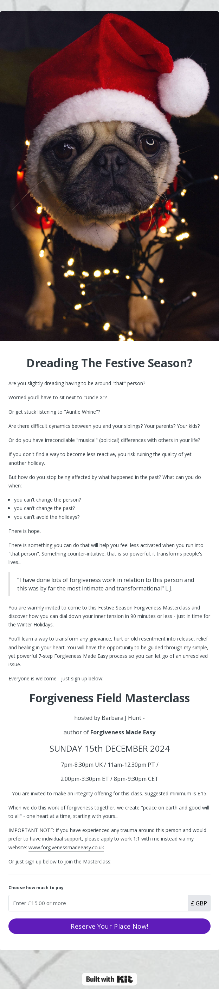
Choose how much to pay (36, 888)
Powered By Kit (109, 979)
